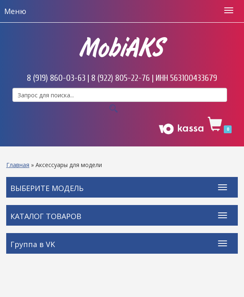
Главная (17, 165)
